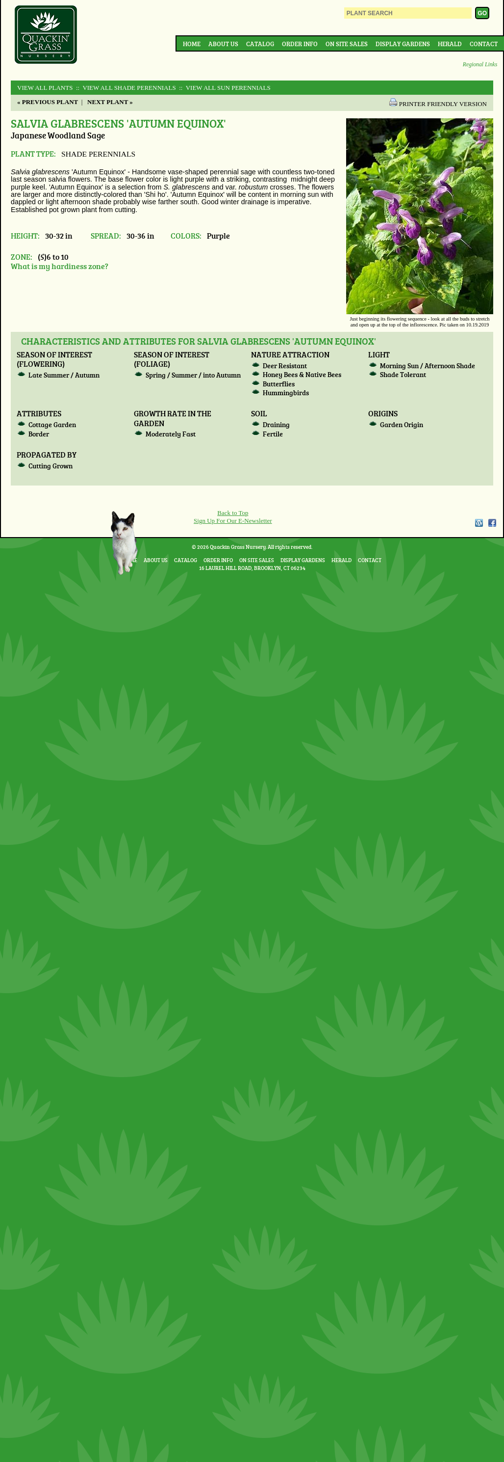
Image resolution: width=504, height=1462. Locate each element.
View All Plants (45, 87)
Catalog (260, 43)
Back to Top (232, 512)
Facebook (492, 522)
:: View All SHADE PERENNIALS (125, 87)
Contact (484, 43)
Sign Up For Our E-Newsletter (233, 520)
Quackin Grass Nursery (46, 35)
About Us (223, 43)
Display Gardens (403, 43)
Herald (450, 43)
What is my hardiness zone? (59, 266)
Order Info (300, 43)
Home (192, 43)
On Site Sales (347, 43)
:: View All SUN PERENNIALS (224, 87)
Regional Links (480, 64)
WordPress (478, 522)
